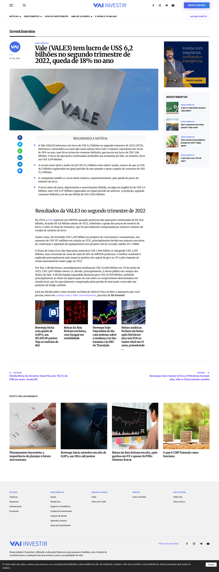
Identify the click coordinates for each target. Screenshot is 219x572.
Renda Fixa (55, 501)
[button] (11, 5)
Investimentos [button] (33, 16)
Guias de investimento (56, 16)
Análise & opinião (81, 16)
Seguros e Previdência (60, 505)
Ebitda (102, 187)
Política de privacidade (169, 543)
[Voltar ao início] (109, 5)
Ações (53, 496)
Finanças (13, 496)
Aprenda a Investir (58, 520)
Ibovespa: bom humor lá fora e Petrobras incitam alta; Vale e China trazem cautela (180, 373)
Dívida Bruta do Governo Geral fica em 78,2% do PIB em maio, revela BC (38, 373)
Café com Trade (98, 501)
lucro (75, 145)
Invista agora (196, 5)
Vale (50, 219)
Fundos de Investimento (61, 510)
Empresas (14, 501)
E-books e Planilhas (106, 16)
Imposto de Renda (58, 515)
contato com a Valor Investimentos (76, 295)
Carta (93, 496)
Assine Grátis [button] (198, 16)
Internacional (15, 505)
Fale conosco (179, 501)
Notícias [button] (15, 16)
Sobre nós (177, 496)
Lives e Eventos (139, 496)
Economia (13, 510)
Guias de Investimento (60, 524)
